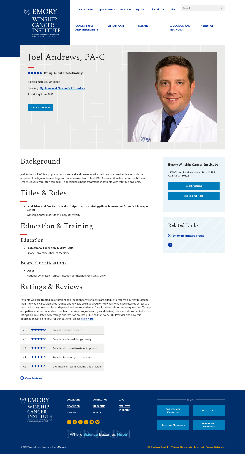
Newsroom (73, 406)
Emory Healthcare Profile (188, 235)
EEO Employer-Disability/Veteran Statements (169, 447)
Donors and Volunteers (208, 425)
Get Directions (194, 185)
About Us (207, 26)
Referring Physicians (173, 424)
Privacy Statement (215, 447)
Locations (125, 9)
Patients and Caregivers (173, 410)
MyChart (141, 9)
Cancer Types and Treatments (86, 27)
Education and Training (180, 27)
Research (144, 26)
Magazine (99, 406)
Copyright (199, 447)
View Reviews (33, 378)
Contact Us (100, 399)
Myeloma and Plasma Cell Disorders (62, 88)
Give (173, 9)
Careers (71, 412)
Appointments (107, 9)
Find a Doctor (86, 9)
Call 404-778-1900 (193, 195)
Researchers (209, 410)
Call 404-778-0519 (40, 107)
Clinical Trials (158, 9)
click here (87, 318)
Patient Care (115, 26)
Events (97, 412)
